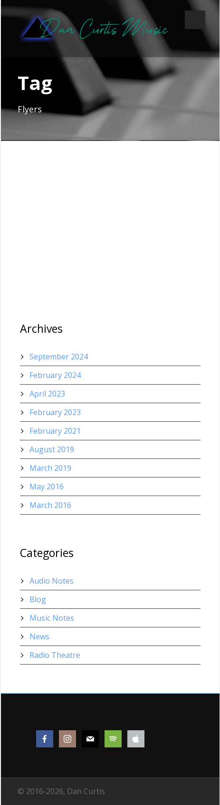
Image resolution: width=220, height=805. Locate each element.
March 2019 (50, 468)
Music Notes (51, 618)
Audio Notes (51, 581)
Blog (37, 599)
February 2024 (55, 375)
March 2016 (50, 505)
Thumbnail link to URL (69, 265)
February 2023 (55, 412)
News (39, 636)
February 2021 (55, 431)
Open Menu (195, 19)
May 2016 (46, 486)
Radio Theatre (54, 655)
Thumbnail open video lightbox (89, 185)
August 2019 (51, 449)
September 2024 (58, 356)
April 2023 (47, 393)
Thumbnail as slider (63, 225)
